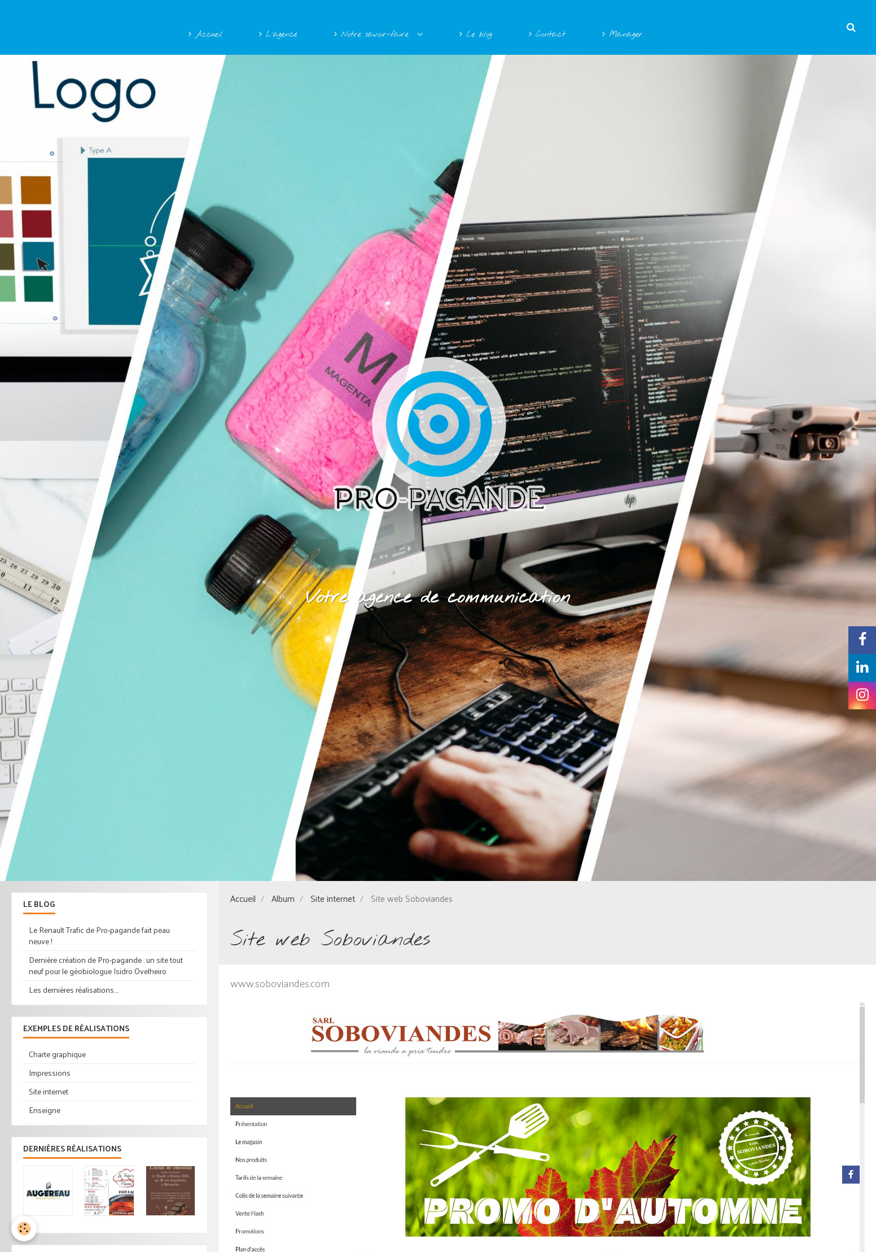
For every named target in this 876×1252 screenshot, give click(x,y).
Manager (622, 34)
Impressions (50, 1073)
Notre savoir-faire (373, 34)
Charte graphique (57, 1054)
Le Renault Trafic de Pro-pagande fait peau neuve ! (99, 935)
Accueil (205, 34)
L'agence (278, 34)
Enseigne (44, 1110)
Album (283, 898)
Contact (547, 34)
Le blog (475, 34)
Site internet (332, 898)
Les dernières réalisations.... (74, 990)
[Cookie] (24, 1228)
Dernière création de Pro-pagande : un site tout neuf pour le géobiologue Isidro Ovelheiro (106, 965)
